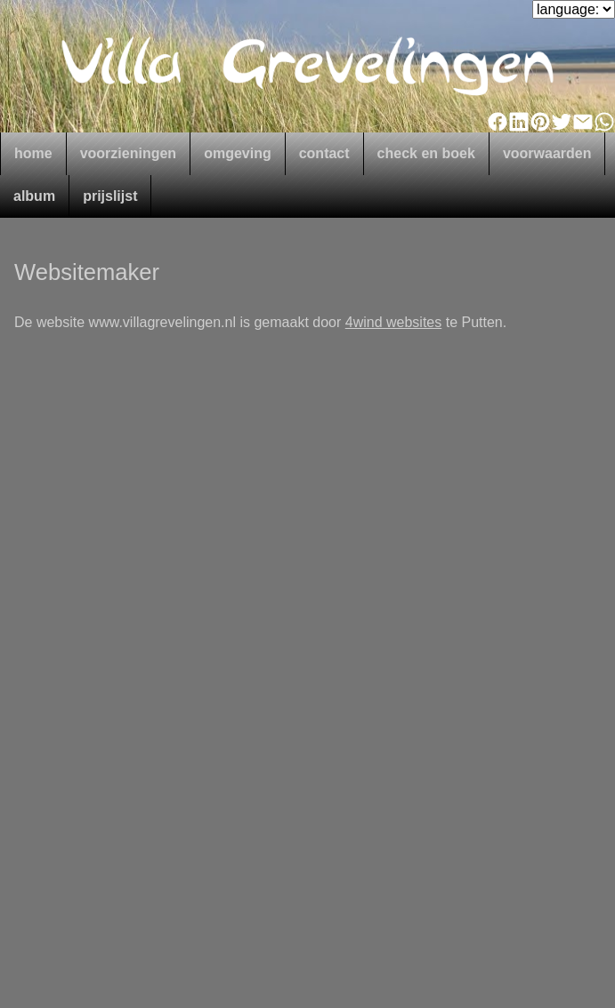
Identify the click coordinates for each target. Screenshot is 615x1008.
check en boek (426, 153)
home (33, 153)
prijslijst (110, 196)
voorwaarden (547, 153)
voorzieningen (128, 153)
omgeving (237, 153)
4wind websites (393, 322)
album (34, 196)
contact (324, 153)
